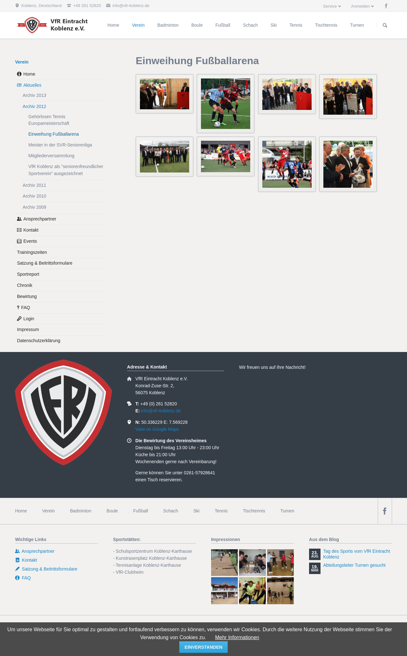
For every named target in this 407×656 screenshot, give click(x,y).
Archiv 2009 (34, 207)
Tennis (221, 510)
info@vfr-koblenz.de (161, 410)
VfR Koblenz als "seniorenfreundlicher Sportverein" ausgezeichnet (65, 170)
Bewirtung (27, 296)
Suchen (385, 25)
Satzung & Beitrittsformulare (44, 263)
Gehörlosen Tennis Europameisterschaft (48, 120)
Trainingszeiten (32, 252)
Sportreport (28, 274)
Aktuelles (32, 85)
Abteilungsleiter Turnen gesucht (354, 565)
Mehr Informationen (237, 637)
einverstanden (204, 647)
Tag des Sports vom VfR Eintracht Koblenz (356, 554)
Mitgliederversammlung (51, 155)
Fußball (140, 510)
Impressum (28, 329)
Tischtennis (254, 510)
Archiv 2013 (34, 95)
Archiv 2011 (34, 185)
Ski (196, 510)
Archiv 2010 (34, 196)
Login (28, 318)
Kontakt (30, 230)
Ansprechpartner (39, 218)
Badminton (80, 510)
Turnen (287, 510)
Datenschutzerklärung (38, 340)
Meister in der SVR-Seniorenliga (60, 144)
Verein (21, 61)
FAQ (25, 307)
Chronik (24, 285)
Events (30, 241)
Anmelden (360, 6)
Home (29, 74)
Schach (170, 510)
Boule (112, 510)
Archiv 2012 (34, 106)
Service (330, 6)
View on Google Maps (157, 429)
